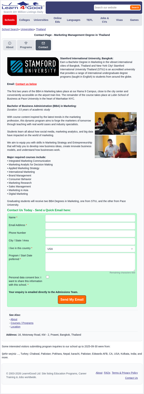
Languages (73, 19)
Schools (10, 19)
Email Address (18, 225)
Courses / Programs (22, 323)
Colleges (24, 19)
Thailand (41, 29)
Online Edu (58, 20)
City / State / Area (19, 240)
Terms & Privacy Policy (125, 372)
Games (134, 19)
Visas (119, 19)
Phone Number (17, 232)
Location (15, 326)
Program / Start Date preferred (20, 257)
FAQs (107, 372)
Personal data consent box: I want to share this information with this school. (25, 281)
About (14, 319)
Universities (41, 19)
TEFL (89, 19)
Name (13, 217)
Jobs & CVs (104, 20)
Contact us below (26, 84)
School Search (10, 29)
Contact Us (131, 377)
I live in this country (20, 248)
